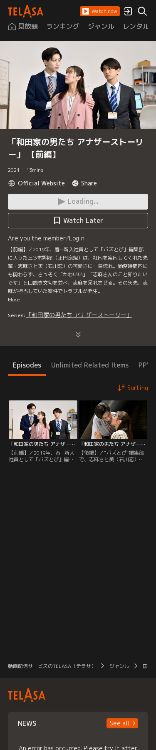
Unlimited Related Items (90, 365)
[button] (100, 11)
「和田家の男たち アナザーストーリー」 (79, 315)
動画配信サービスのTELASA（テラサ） (52, 666)
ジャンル (119, 666)
